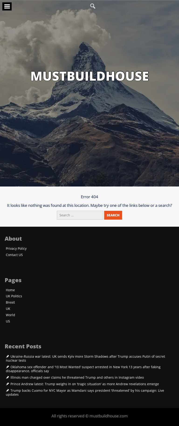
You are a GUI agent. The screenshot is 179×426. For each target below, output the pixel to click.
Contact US (14, 255)
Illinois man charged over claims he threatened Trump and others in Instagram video (77, 377)
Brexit (10, 303)
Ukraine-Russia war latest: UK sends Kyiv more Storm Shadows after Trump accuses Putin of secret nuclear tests (85, 358)
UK (8, 309)
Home (10, 290)
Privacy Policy (16, 249)
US (8, 321)
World (10, 315)
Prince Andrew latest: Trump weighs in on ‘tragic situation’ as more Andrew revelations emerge (84, 384)
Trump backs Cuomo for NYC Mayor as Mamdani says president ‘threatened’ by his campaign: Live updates (85, 392)
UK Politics (14, 296)
